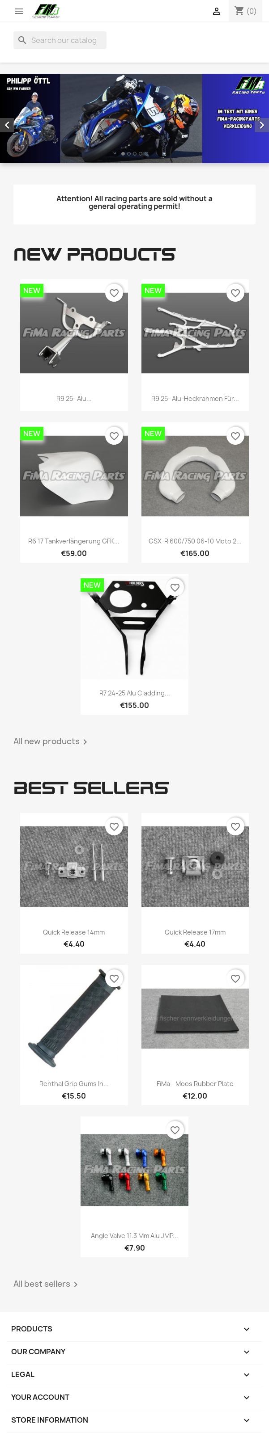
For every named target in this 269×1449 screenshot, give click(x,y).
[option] (134, 118)
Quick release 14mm (74, 932)
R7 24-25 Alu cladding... (134, 693)
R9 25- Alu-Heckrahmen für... (195, 398)
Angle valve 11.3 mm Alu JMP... (134, 1235)
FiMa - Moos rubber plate (195, 1083)
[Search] (60, 40)
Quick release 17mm (195, 932)
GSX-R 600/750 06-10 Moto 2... (195, 541)
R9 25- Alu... (74, 398)
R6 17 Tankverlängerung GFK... (74, 541)
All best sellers (47, 1284)
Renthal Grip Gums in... (74, 1083)
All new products (51, 742)
